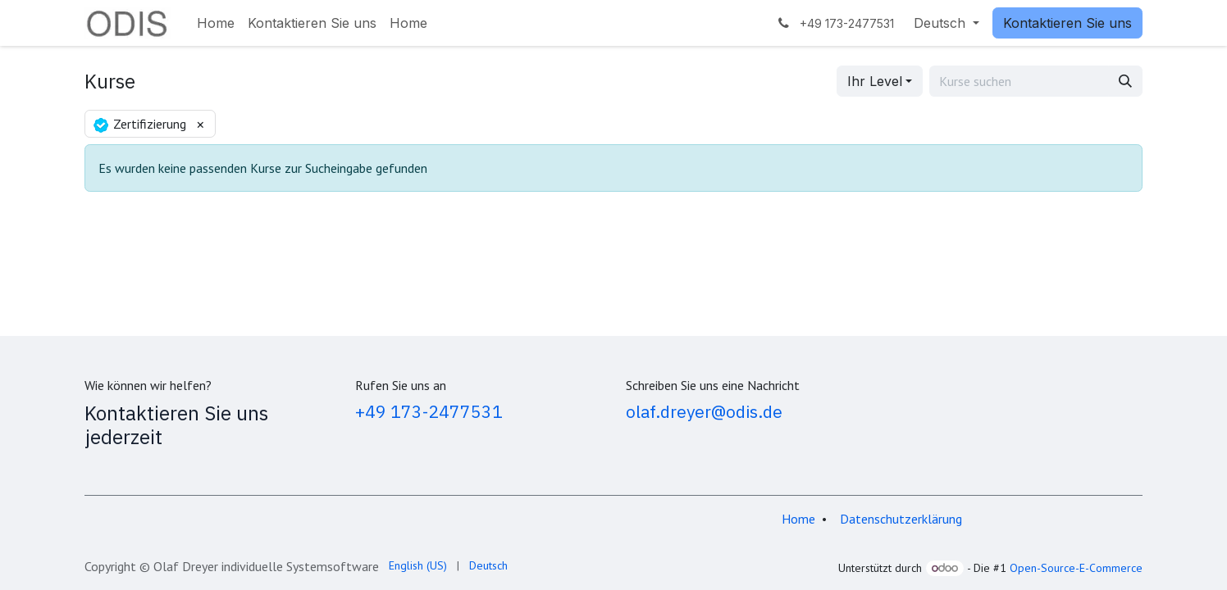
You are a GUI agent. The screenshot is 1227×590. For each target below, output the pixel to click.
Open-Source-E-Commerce (1076, 567)
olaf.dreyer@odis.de (704, 411)
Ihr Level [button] (874, 81)
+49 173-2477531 (429, 411)
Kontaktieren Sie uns (1067, 23)
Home (798, 519)
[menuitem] (215, 23)
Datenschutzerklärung (901, 519)
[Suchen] (1125, 81)
